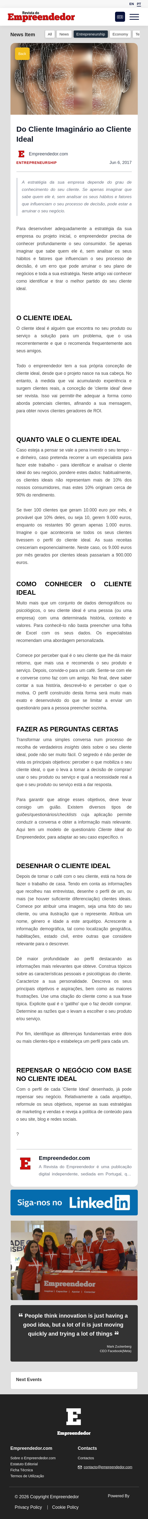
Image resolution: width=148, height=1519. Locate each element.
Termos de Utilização (27, 1476)
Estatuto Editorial (24, 1464)
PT (139, 4)
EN (131, 4)
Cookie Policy (65, 1507)
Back (22, 54)
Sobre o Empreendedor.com (33, 1458)
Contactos (86, 1458)
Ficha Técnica (21, 1470)
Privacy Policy (28, 1507)
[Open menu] (135, 16)
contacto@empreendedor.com (108, 1467)
